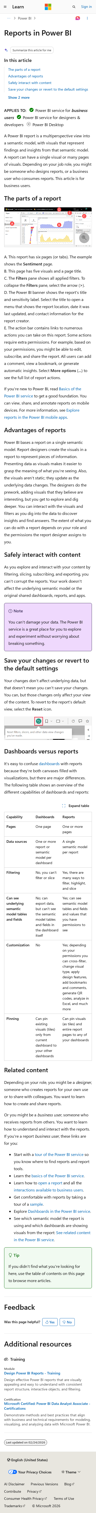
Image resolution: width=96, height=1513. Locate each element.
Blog (67, 1484)
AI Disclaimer (14, 1484)
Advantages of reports (25, 76)
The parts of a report (24, 69)
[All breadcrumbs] (8, 18)
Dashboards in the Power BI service (59, 1211)
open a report (50, 1182)
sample (36, 1204)
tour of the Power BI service (59, 1154)
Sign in (86, 6)
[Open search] (74, 6)
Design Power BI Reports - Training (32, 1373)
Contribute (12, 1491)
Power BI (24, 18)
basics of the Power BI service (57, 1175)
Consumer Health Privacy (24, 1498)
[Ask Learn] (78, 18)
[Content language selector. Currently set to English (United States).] (27, 1460)
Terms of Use (64, 1498)
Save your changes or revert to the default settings (48, 89)
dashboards (49, 763)
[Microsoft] (48, 7)
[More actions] (87, 18)
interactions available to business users (48, 1189)
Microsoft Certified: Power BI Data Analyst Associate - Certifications (47, 1405)
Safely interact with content (29, 82)
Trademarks (13, 1505)
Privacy (32, 1491)
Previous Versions (44, 1484)
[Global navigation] (5, 6)
